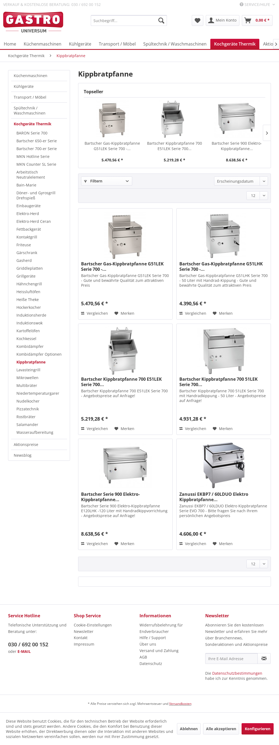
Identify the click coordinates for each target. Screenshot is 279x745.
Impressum (84, 644)
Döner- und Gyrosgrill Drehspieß (35, 195)
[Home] (10, 44)
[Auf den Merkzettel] (124, 313)
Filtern (93, 180)
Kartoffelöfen (28, 330)
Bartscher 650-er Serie (36, 140)
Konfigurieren (257, 728)
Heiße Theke (27, 299)
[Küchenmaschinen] (42, 44)
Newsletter (83, 631)
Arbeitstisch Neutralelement (30, 174)
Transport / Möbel (30, 97)
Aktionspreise (26, 444)
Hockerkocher (28, 307)
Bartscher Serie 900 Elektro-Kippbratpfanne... (237, 146)
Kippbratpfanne (31, 362)
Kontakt (81, 637)
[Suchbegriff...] (129, 20)
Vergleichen (94, 313)
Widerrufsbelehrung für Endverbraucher (161, 628)
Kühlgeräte (24, 86)
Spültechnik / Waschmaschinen (30, 110)
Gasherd (24, 260)
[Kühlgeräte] (80, 44)
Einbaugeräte (28, 205)
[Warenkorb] (257, 20)
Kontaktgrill (26, 237)
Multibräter (26, 385)
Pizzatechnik (27, 408)
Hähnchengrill (29, 283)
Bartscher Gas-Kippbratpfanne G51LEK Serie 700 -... (112, 146)
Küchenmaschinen (30, 75)
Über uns (148, 644)
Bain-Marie (26, 185)
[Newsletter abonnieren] (264, 658)
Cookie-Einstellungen (93, 625)
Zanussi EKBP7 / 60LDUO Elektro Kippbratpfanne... (213, 496)
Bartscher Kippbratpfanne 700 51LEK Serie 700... (218, 381)
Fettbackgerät (28, 229)
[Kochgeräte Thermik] (234, 44)
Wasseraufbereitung (34, 432)
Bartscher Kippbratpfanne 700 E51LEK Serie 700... (174, 146)
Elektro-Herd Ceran (33, 221)
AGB (143, 657)
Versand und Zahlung (159, 650)
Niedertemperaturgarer (37, 393)
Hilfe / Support (153, 637)
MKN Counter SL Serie (36, 164)
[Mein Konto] (222, 20)
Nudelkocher (28, 401)
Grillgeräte (26, 276)
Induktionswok (29, 322)
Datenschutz (151, 663)
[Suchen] (161, 20)
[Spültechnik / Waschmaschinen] (175, 44)
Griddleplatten (29, 268)
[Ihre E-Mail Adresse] (231, 658)
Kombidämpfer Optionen (39, 354)
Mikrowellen (27, 377)
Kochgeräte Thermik (32, 123)
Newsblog (23, 455)
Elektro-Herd (27, 213)
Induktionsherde (31, 315)
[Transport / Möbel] (117, 44)
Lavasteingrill (28, 369)
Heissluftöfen (28, 291)
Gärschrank (26, 252)
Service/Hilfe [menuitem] (255, 4)
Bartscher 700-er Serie (36, 148)
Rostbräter (26, 416)
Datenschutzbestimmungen (237, 673)
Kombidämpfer (30, 346)
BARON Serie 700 (31, 133)
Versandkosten (180, 703)
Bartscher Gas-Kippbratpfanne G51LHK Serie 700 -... (221, 266)
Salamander (27, 424)
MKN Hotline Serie (33, 156)
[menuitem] (129, 20)
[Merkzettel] (197, 20)
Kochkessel (26, 338)
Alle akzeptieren (221, 728)
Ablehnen (189, 728)
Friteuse (23, 244)
